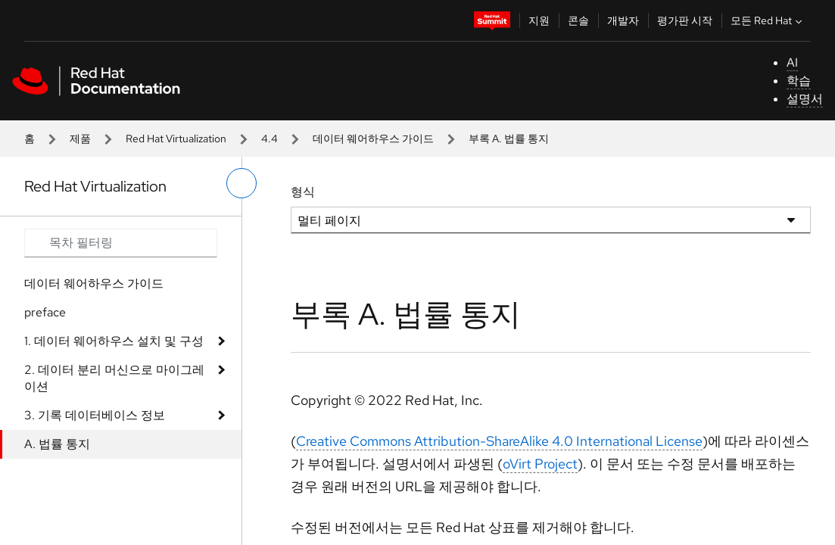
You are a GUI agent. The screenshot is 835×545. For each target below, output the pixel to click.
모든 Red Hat (768, 20)
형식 (303, 192)
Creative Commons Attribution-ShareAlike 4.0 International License (499, 441)
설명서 (805, 99)
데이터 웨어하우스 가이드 (373, 138)
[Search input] (120, 243)
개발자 (623, 20)
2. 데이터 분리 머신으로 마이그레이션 (114, 378)
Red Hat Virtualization (176, 138)
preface (45, 312)
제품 (80, 138)
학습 (799, 81)
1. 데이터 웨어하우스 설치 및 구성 (114, 341)
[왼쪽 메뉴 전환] (241, 183)
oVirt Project (540, 463)
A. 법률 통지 (57, 444)
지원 (539, 20)
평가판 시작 (684, 20)
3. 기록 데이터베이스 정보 (94, 415)
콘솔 (578, 20)
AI (792, 62)
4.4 (269, 138)
